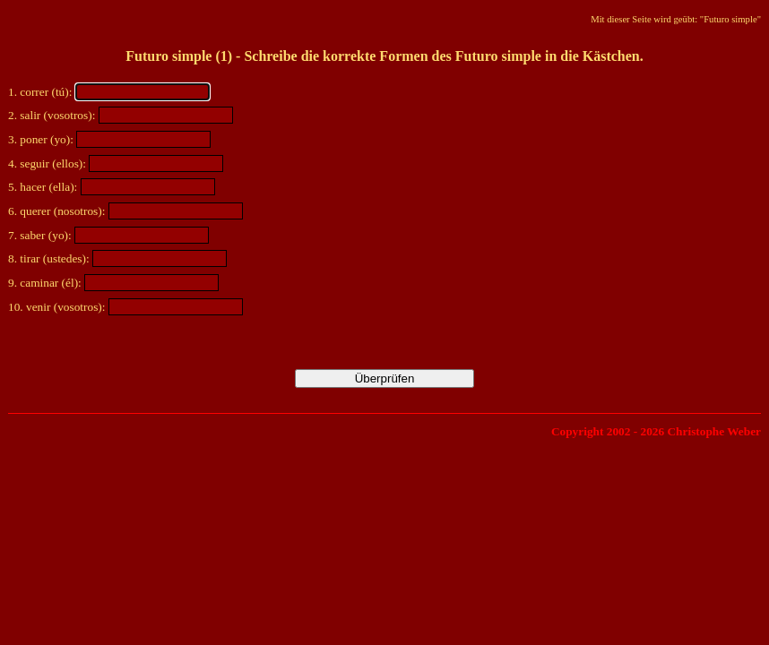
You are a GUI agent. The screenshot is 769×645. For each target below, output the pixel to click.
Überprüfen (385, 378)
